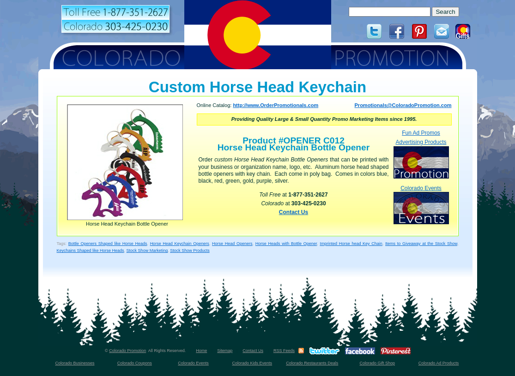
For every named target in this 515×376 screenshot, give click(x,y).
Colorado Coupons (134, 363)
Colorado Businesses (74, 363)
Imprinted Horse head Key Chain (351, 243)
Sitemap (224, 350)
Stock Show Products (190, 250)
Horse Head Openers (232, 243)
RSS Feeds (284, 350)
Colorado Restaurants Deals (312, 363)
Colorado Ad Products (438, 363)
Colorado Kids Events (252, 363)
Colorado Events (421, 204)
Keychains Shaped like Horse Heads (90, 250)
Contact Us (293, 212)
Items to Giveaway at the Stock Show (421, 243)
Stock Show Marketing (147, 250)
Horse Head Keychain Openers (179, 243)
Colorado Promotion (127, 350)
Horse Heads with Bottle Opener (286, 243)
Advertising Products (421, 158)
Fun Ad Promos (421, 133)
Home (201, 350)
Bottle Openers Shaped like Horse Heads (107, 243)
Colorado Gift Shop (377, 363)
